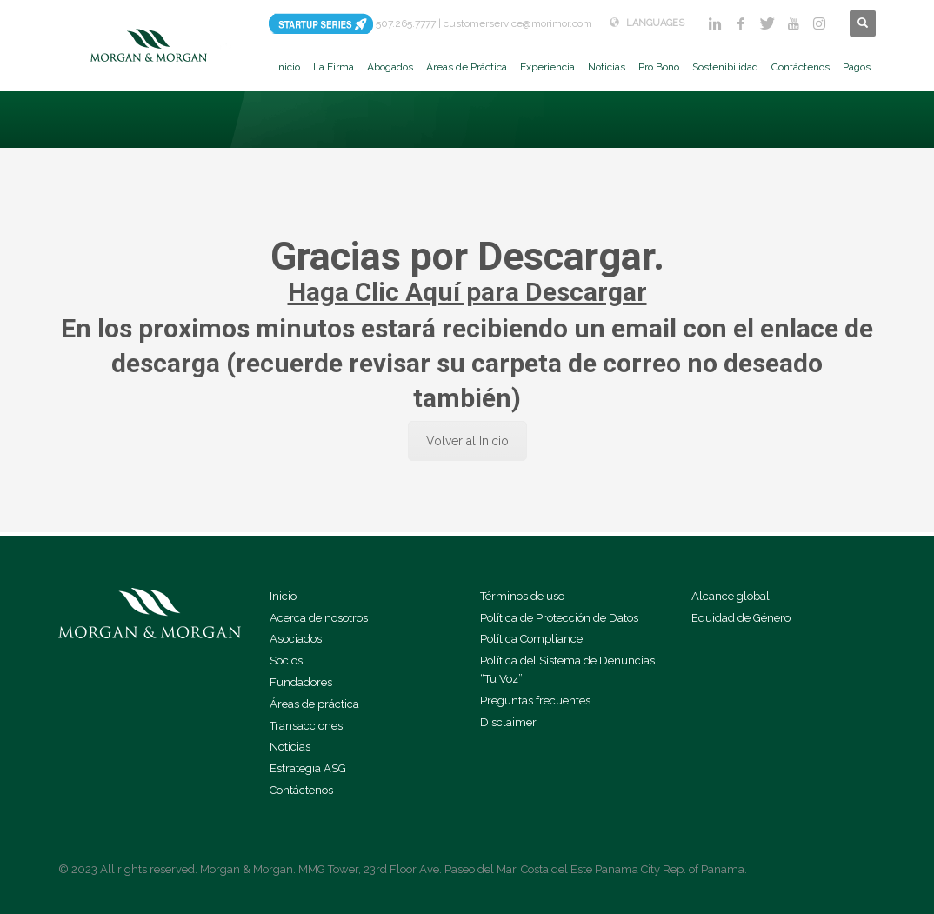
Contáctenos (301, 790)
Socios (286, 660)
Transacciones (306, 725)
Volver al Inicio (467, 441)
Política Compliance (531, 638)
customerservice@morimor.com (518, 23)
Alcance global (730, 596)
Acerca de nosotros (319, 617)
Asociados (296, 638)
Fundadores (301, 682)
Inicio (283, 596)
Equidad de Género (741, 617)
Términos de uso (522, 596)
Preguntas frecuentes (535, 700)
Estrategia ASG (308, 768)
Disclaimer (508, 722)
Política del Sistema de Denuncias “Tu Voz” (567, 669)
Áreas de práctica (314, 704)
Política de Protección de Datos (559, 617)
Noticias (290, 746)
